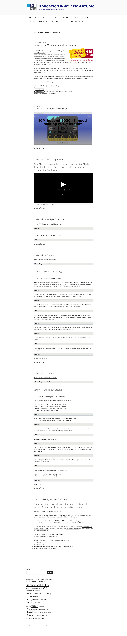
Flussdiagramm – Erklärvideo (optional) (45, 259)
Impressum (42, 625)
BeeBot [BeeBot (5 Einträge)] (28, 582)
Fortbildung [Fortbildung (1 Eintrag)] (43, 590)
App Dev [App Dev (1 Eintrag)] (28, 579)
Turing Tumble (31, 21)
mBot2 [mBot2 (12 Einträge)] (45, 600)
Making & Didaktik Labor (77, 21)
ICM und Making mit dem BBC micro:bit (52, 499)
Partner (48, 625)
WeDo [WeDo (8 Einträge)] (43, 618)
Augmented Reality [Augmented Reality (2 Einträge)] (47, 579)
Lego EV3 (85, 17)
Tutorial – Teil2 (39, 90)
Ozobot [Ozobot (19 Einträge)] (34, 606)
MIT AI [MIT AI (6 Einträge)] (37, 603)
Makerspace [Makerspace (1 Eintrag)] (41, 596)
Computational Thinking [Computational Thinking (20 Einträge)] (37, 585)
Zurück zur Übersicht (40, 148)
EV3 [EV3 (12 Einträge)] (45, 588)
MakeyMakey (56, 21)
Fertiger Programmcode (41, 358)
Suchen (28, 569)
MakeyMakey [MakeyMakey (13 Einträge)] (32, 599)
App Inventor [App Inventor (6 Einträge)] (35, 579)
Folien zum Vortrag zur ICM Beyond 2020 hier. (47, 511)
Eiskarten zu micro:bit (72, 70)
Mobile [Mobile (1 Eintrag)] (41, 603)
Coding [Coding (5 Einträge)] (46, 582)
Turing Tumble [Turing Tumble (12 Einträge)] (41, 615)
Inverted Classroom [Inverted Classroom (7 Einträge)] (33, 594)
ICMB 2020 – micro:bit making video (51, 108)
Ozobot (37, 17)
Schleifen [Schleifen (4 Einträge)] (40, 612)
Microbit (66, 17)
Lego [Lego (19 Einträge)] (49, 593)
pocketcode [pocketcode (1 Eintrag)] (41, 606)
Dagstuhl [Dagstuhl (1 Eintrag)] (28, 588)
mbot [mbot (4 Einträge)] (40, 600)
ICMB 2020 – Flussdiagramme (48, 159)
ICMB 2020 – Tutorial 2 (44, 255)
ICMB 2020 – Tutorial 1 (44, 373)
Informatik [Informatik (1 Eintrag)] (48, 590)
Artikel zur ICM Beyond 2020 (80, 62)
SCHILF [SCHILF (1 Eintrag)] (35, 612)
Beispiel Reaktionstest (60, 78)
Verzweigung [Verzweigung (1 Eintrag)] (37, 618)
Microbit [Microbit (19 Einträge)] (30, 602)
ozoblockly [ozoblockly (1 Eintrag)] (28, 606)
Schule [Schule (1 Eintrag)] (45, 612)
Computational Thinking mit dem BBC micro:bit (72, 515)
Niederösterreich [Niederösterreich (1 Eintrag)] (47, 603)
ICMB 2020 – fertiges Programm (49, 219)
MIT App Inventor (44, 21)
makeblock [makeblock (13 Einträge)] (33, 596)
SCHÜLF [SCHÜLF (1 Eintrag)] (49, 612)
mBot (66, 21)
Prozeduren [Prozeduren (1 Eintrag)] (42, 609)
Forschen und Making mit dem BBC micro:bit (55, 45)
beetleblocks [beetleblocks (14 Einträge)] (37, 582)
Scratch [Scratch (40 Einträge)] (30, 615)
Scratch (46, 17)
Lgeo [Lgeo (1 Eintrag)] (27, 596)
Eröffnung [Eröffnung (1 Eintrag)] (40, 588)
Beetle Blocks (56, 17)
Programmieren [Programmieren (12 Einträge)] (33, 609)
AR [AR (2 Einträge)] (41, 579)
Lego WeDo (76, 17)
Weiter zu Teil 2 (38, 484)
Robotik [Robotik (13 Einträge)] (29, 612)
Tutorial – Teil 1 (39, 88)
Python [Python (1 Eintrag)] (47, 609)
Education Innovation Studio (67, 6)
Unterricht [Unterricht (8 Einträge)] (30, 618)
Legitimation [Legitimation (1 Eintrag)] (44, 593)
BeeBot (29, 17)
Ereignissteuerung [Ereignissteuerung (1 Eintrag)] (34, 588)
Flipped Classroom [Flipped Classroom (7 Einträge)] (33, 591)
